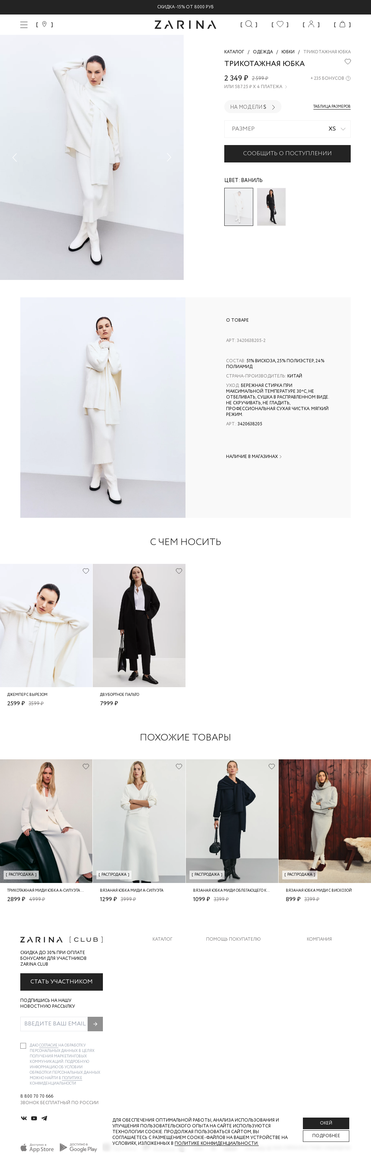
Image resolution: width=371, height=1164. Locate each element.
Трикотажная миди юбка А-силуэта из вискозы (56, 890)
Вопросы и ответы (230, 980)
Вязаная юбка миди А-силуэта (131, 890)
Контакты (319, 980)
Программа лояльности (236, 994)
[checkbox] (23, 1046)
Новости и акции (329, 994)
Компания (319, 939)
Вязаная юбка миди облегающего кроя (233, 890)
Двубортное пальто (119, 695)
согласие (48, 1045)
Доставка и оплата (230, 951)
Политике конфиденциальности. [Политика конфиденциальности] (217, 1143)
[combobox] (287, 129)
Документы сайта (228, 1023)
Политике (72, 1078)
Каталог (162, 939)
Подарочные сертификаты (239, 1009)
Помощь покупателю (233, 939)
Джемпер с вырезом (27, 695)
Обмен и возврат (226, 965)
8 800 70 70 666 (36, 1096)
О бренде (318, 951)
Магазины (319, 1009)
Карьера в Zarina (326, 965)
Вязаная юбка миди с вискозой (319, 890)
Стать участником (61, 982)
